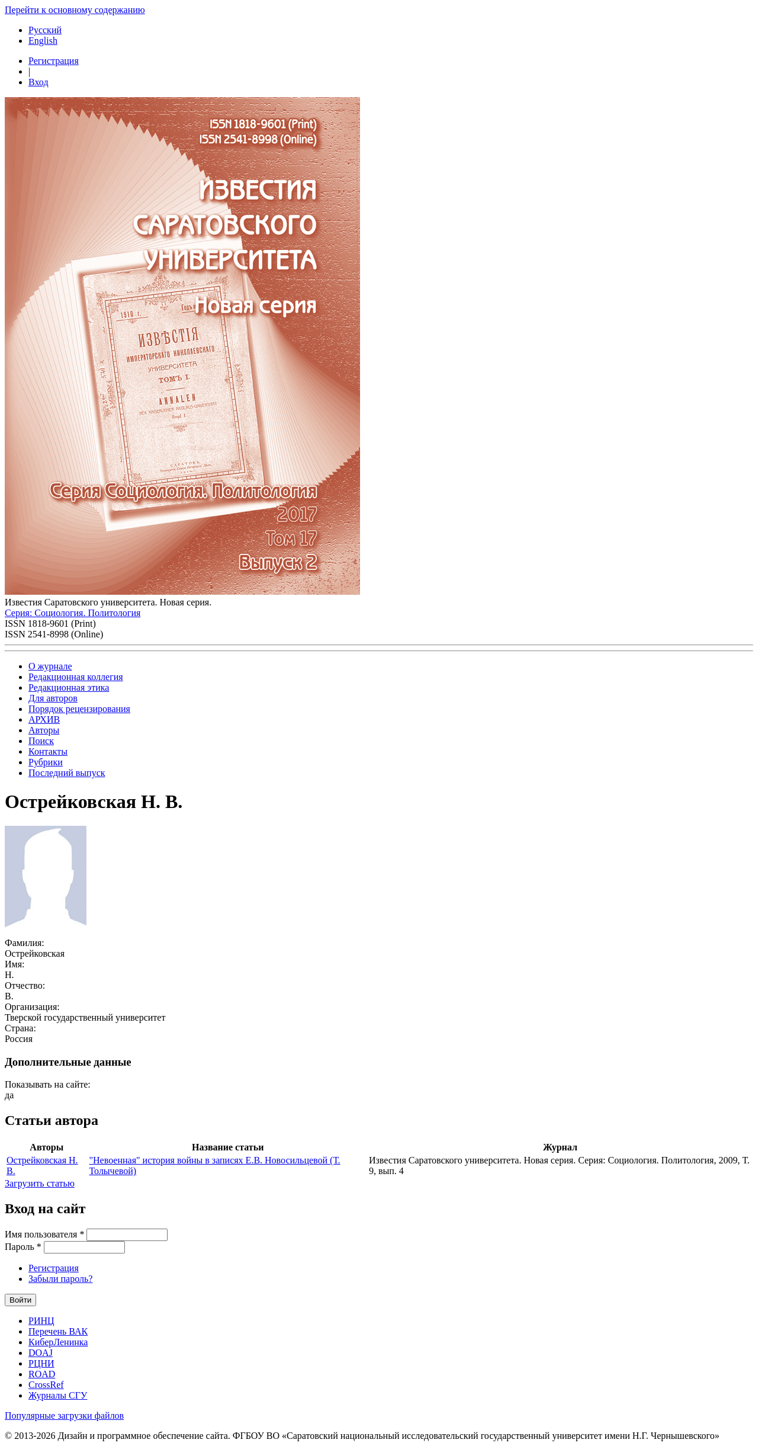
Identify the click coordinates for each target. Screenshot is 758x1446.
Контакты (48, 751)
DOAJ (40, 1353)
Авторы (43, 730)
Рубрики (45, 762)
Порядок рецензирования (79, 709)
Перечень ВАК (58, 1331)
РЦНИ (41, 1363)
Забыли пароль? (60, 1279)
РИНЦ (41, 1321)
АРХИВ (44, 719)
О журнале (50, 666)
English (42, 41)
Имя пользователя (44, 1234)
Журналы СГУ (57, 1395)
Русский (45, 30)
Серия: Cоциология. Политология (72, 613)
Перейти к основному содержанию (75, 10)
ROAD (41, 1374)
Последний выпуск (66, 773)
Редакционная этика (68, 687)
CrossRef (46, 1385)
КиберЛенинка (58, 1342)
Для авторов (53, 698)
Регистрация (53, 61)
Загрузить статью (40, 1183)
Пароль (23, 1247)
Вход (38, 82)
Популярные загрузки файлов (64, 1415)
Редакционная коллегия (75, 677)
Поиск (41, 741)
